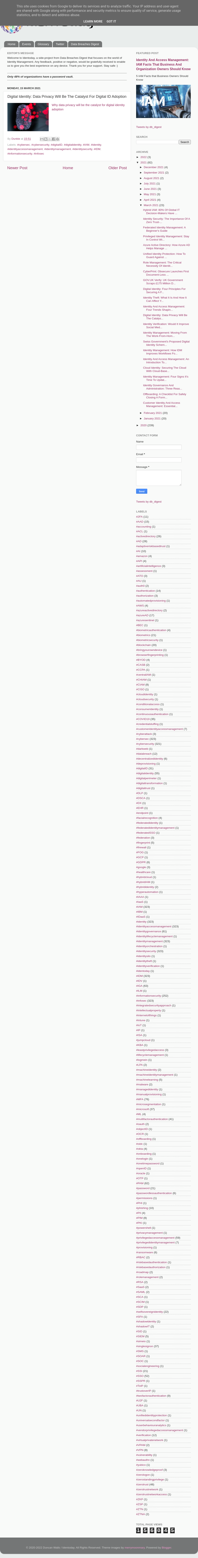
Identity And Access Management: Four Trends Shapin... (164, 308)
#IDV (139, 980)
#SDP (139, 1306)
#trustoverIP (143, 1390)
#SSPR (140, 1380)
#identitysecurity (82, 149)
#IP (138, 1030)
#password (143, 1188)
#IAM (86, 144)
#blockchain (143, 645)
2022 (143, 157)
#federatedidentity (147, 822)
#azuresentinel (145, 620)
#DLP (139, 793)
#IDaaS (140, 916)
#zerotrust (142, 1484)
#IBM (139, 911)
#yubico (141, 1464)
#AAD (139, 521)
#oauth (140, 1124)
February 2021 (153, 412)
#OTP (139, 1178)
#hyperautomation (147, 891)
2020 (143, 425)
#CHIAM (141, 679)
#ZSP (139, 1504)
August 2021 (152, 178)
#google (141, 867)
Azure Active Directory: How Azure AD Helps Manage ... (166, 246)
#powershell (143, 1227)
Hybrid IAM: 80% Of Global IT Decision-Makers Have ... (161, 211)
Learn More (93, 21)
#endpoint (142, 812)
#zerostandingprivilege (150, 1479)
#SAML (140, 1292)
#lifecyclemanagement (150, 1054)
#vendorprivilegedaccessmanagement (159, 1430)
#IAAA (140, 896)
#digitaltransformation (149, 783)
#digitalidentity (72, 144)
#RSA (139, 1282)
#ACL (139, 531)
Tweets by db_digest (148, 127)
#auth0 (140, 585)
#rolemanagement (147, 1277)
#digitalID (56, 144)
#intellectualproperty (148, 1010)
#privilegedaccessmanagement (155, 1237)
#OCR (140, 1133)
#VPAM (140, 1445)
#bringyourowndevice (149, 650)
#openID (141, 1168)
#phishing (142, 1208)
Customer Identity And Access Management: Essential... (161, 404)
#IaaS (139, 901)
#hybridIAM (143, 882)
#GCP (140, 857)
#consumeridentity (147, 709)
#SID (139, 1331)
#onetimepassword (147, 1163)
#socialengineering (147, 1366)
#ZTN (139, 1509)
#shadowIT (143, 1326)
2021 (143, 162)
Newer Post (17, 168)
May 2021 (150, 194)
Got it (111, 21)
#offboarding (144, 1138)
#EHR (140, 808)
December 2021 (154, 167)
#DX (138, 803)
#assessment (144, 570)
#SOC (140, 1361)
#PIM (139, 1217)
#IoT (139, 1025)
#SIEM (140, 1336)
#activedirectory (146, 536)
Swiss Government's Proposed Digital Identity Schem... (166, 343)
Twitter (60, 44)
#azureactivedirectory (149, 610)
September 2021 (154, 172)
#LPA (139, 1064)
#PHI (139, 1203)
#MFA (139, 1099)
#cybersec (23, 144)
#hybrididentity (145, 887)
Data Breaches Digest (85, 44)
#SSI (139, 1371)
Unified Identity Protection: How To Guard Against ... (164, 255)
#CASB (140, 664)
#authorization (145, 595)
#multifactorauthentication (152, 1119)
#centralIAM (143, 674)
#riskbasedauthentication (151, 1262)
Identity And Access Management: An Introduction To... (166, 361)
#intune (140, 1020)
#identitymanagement (57, 149)
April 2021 (150, 199)
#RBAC (140, 1257)
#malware (142, 1084)
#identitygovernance (148, 931)
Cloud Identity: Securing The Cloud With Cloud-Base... (164, 369)
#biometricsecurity (147, 640)
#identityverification (148, 966)
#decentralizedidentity (149, 758)
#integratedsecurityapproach (153, 1005)
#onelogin (142, 1158)
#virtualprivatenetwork (149, 1440)
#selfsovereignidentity (149, 1311)
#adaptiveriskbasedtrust (151, 546)
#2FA (139, 516)
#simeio (141, 1341)
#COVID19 (143, 719)
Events (26, 44)
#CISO (140, 689)
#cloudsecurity (145, 699)
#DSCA (140, 798)
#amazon (142, 556)
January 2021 (152, 418)
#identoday (143, 971)
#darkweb (142, 748)
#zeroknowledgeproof (149, 1469)
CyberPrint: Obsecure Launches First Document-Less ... (166, 273)
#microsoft (142, 1109)
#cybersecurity (40, 144)
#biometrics (143, 635)
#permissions (144, 1198)
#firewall (141, 847)
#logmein (141, 1059)
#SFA (139, 1316)
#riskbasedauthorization (151, 1267)
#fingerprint (143, 842)
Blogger (166, 1547)
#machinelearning (147, 1079)
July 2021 (150, 183)
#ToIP (139, 1385)
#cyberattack (144, 733)
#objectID (142, 1129)
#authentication (145, 590)
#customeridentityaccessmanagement (159, 729)
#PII (138, 1213)
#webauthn (143, 1459)
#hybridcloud (144, 877)
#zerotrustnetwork (147, 1489)
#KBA (139, 1045)
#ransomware (144, 1252)
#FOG (140, 852)
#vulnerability (144, 1454)
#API (139, 561)
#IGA (139, 985)
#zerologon (143, 1474)
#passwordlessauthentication (154, 1193)
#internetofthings (146, 1015)
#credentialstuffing (147, 724)
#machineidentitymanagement (154, 1074)
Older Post (117, 168)
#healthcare (143, 872)
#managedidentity (147, 1089)
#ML (138, 1114)
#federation (143, 837)
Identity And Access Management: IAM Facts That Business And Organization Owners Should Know (163, 64)
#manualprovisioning (149, 1094)
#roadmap (142, 1272)
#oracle (140, 1173)
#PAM (140, 1183)
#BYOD (141, 659)
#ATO (139, 575)
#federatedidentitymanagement (155, 827)
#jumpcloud (143, 1040)
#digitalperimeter (146, 778)
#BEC (139, 625)
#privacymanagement (149, 1232)
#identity (96, 144)
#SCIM (140, 1301)
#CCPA (140, 669)
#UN (139, 1410)
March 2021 (151, 205)
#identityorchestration (149, 946)
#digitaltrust (143, 788)
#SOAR (141, 1356)
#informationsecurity (19, 153)
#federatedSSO (145, 832)
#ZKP (139, 1499)
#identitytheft (144, 961)
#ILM (139, 990)
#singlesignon (144, 1346)
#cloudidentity (144, 694)
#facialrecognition (147, 817)
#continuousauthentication (152, 714)
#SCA (139, 1296)
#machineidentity (146, 1069)
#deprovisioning (146, 763)
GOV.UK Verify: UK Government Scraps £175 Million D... (163, 282)
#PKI (139, 1222)
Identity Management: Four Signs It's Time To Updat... (165, 378)
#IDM (97, 149)
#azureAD (142, 615)
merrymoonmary (135, 1547)
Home (11, 44)
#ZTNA (140, 1514)
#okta (139, 1148)
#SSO (140, 1375)
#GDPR (141, 862)
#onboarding (144, 1153)
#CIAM (140, 684)
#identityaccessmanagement (25, 149)
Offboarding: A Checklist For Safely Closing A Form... (164, 396)
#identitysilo (143, 956)
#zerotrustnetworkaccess (151, 1494)
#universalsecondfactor (150, 1420)
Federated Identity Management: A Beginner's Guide (164, 229)
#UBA (139, 1405)
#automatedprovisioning (151, 600)
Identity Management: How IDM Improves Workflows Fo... (162, 352)
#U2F (139, 1400)
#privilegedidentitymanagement (155, 1242)
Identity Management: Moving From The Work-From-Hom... (165, 334)
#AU (138, 580)
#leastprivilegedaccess (150, 1050)
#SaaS (140, 1287)
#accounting (143, 526)
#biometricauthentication (151, 630)
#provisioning (144, 1247)
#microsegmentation (148, 1104)
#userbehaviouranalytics (151, 1425)
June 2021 (151, 188)
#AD (138, 541)
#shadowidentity (146, 1321)
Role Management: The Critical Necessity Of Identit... (162, 264)
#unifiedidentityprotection (151, 1415)
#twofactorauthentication (151, 1395)
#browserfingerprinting (150, 654)
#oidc (139, 1143)
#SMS (140, 1351)
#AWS (140, 605)
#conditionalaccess (148, 704)
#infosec (39, 153)
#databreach (144, 753)
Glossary (43, 44)
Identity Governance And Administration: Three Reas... (162, 387)
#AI (138, 551)
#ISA (139, 1035)
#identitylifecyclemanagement (154, 936)
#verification (143, 1435)
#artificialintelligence (148, 566)
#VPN (139, 1450)
